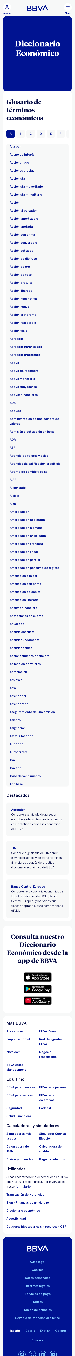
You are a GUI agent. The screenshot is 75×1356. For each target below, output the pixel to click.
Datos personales (37, 1278)
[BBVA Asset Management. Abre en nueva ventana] (21, 1067)
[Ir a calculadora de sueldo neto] (54, 1149)
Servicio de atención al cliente (37, 1318)
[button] (38, 977)
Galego (60, 1331)
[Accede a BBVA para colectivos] (54, 1098)
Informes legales (37, 1286)
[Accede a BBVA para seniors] (19, 1095)
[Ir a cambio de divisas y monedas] (19, 1159)
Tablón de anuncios (38, 1310)
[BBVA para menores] (20, 1087)
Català (30, 1331)
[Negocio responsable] (54, 1054)
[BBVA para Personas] (37, 8)
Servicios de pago (38, 1294)
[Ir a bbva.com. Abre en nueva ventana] (13, 1052)
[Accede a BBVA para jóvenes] (52, 1087)
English (45, 1331)
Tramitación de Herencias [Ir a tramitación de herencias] (25, 1194)
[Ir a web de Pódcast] (45, 1108)
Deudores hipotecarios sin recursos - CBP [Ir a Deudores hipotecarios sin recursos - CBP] (36, 1226)
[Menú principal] (68, 8)
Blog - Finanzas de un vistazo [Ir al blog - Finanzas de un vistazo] (27, 1202)
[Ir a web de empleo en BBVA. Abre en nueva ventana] (18, 1039)
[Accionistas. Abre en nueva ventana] (14, 1031)
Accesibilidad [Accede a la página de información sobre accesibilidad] (16, 1218)
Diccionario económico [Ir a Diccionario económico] (23, 1210)
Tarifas (38, 1302)
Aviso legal (37, 1262)
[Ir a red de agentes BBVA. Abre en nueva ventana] (54, 1041)
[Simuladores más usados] (21, 1136)
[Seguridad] (14, 1108)
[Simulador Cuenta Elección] (54, 1136)
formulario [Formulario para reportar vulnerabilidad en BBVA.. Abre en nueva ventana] (23, 1186)
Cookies (37, 1270)
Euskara (37, 1340)
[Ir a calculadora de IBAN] (21, 1149)
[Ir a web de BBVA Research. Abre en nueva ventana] (50, 1031)
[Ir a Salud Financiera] (18, 1116)
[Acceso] (7, 8)
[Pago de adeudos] (52, 1159)
